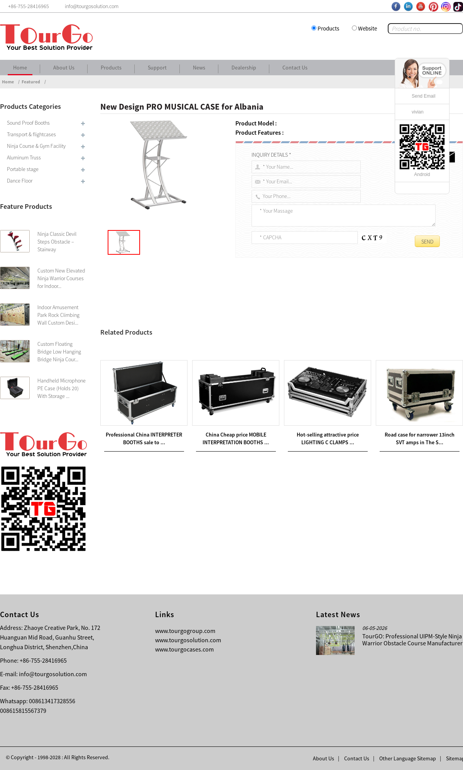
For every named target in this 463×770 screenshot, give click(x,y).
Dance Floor (19, 180)
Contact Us (295, 67)
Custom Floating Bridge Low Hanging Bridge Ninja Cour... (59, 351)
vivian (418, 112)
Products (328, 28)
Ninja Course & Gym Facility (36, 145)
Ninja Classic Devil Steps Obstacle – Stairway (56, 241)
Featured (31, 82)
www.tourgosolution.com (188, 640)
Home (20, 67)
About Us (63, 67)
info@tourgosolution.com (53, 674)
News (199, 67)
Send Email (423, 96)
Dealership (243, 67)
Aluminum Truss (24, 157)
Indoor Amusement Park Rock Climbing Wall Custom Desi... (58, 315)
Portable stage (23, 169)
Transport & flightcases (31, 134)
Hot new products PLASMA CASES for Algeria (176, 340)
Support (157, 67)
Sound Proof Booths (28, 122)
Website (367, 28)
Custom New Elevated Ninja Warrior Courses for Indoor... (61, 278)
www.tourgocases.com (184, 649)
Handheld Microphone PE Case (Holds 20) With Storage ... (61, 388)
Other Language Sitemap (407, 758)
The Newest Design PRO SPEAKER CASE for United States (182, 349)
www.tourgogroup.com (185, 631)
